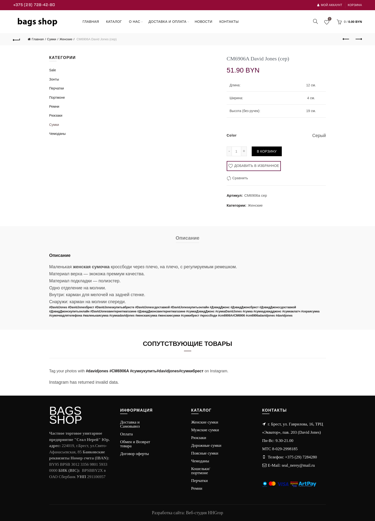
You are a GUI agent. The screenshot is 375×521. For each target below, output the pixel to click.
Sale (52, 70)
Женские (65, 39)
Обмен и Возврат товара (135, 444)
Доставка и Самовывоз (130, 424)
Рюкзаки (55, 115)
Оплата (126, 434)
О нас (134, 22)
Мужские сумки (205, 430)
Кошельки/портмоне (200, 470)
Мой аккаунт (329, 5)
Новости (203, 22)
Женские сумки (204, 422)
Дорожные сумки (206, 445)
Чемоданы (57, 134)
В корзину (266, 151)
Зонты (54, 79)
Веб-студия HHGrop (204, 512)
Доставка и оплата (167, 22)
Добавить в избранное (256, 166)
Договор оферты (134, 453)
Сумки (51, 39)
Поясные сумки (204, 453)
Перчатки (56, 88)
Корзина (355, 5)
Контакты (229, 22)
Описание (188, 238)
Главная (91, 22)
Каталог (114, 22)
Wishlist (329, 20)
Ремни (54, 106)
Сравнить (240, 178)
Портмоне (57, 97)
